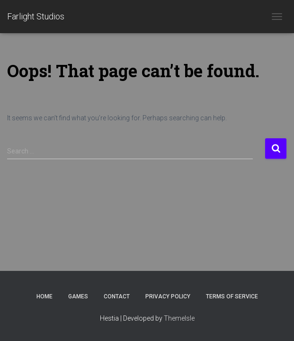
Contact (117, 296)
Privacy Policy (167, 296)
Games (78, 296)
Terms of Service (232, 296)
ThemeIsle (179, 318)
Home (44, 296)
